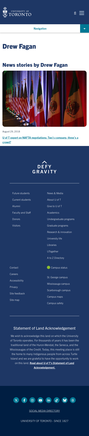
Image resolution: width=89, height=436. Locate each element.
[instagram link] (32, 400)
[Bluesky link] (65, 400)
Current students (21, 199)
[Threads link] (73, 400)
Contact (14, 267)
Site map (14, 299)
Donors (16, 219)
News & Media (55, 193)
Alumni (16, 206)
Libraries (51, 244)
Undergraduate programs (60, 219)
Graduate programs (57, 225)
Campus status (59, 267)
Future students (21, 193)
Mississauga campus (58, 283)
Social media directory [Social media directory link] (44, 410)
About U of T (54, 199)
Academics (53, 212)
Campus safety (55, 303)
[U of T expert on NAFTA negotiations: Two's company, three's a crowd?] (44, 107)
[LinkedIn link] (48, 400)
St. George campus (57, 277)
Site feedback (17, 293)
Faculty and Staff (21, 212)
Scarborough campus (58, 290)
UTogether (52, 251)
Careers (14, 273)
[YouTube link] (40, 400)
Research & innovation (59, 231)
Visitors (16, 225)
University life (54, 238)
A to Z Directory (55, 257)
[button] (75, 12)
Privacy (14, 286)
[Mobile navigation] (81, 12)
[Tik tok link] (57, 400)
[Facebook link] (24, 400)
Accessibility (16, 280)
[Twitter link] (16, 400)
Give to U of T (54, 206)
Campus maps (55, 296)
